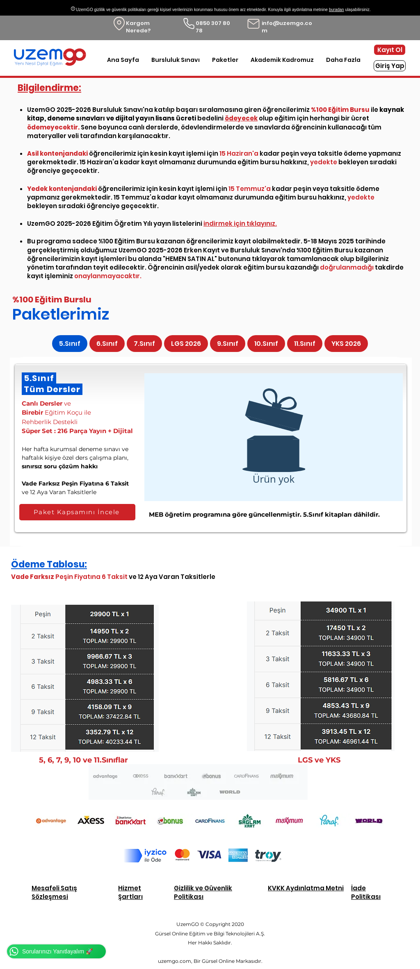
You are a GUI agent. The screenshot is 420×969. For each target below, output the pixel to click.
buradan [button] (336, 9)
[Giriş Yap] (390, 65)
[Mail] (253, 24)
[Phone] (189, 23)
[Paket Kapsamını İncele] (77, 512)
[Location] (119, 23)
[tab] (69, 343)
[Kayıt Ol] (390, 49)
